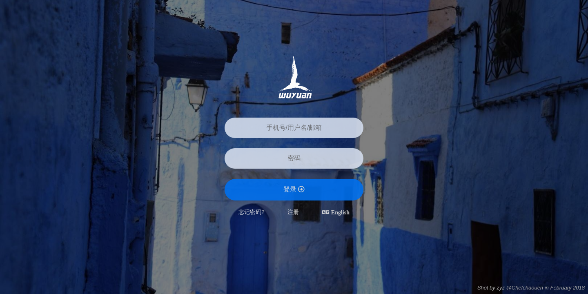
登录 (294, 189)
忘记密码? (251, 212)
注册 (293, 212)
